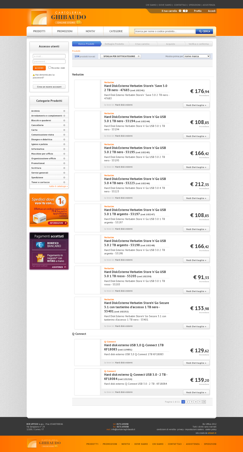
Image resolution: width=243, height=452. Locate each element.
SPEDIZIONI (194, 4)
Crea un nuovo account (49, 86)
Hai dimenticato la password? (43, 76)
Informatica (48, 148)
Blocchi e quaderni (48, 120)
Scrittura (48, 167)
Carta (48, 129)
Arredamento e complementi (48, 115)
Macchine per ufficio (48, 153)
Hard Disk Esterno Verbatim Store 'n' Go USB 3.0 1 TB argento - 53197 (135, 212)
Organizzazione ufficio (48, 158)
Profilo (198, 11)
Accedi (211, 11)
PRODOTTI (92, 443)
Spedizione (48, 177)
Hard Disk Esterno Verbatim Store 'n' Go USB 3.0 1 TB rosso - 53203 (135, 274)
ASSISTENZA (209, 4)
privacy (180, 429)
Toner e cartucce (48, 182)
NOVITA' (126, 443)
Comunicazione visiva (48, 134)
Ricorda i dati (58, 67)
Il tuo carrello (169, 11)
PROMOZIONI (110, 443)
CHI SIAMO (151, 4)
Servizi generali (48, 172)
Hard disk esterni (124, 104)
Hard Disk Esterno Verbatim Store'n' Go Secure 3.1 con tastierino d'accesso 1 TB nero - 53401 (136, 307)
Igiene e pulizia (48, 144)
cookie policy (210, 429)
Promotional (48, 163)
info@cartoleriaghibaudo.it (123, 429)
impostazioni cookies (194, 429)
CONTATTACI (180, 4)
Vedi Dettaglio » (196, 105)
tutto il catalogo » (58, 186)
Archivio (48, 110)
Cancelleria (48, 125)
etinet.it (212, 433)
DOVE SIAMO (165, 4)
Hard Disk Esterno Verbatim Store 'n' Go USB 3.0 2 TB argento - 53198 (135, 243)
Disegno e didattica (48, 139)
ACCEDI (39, 68)
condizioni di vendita (166, 429)
